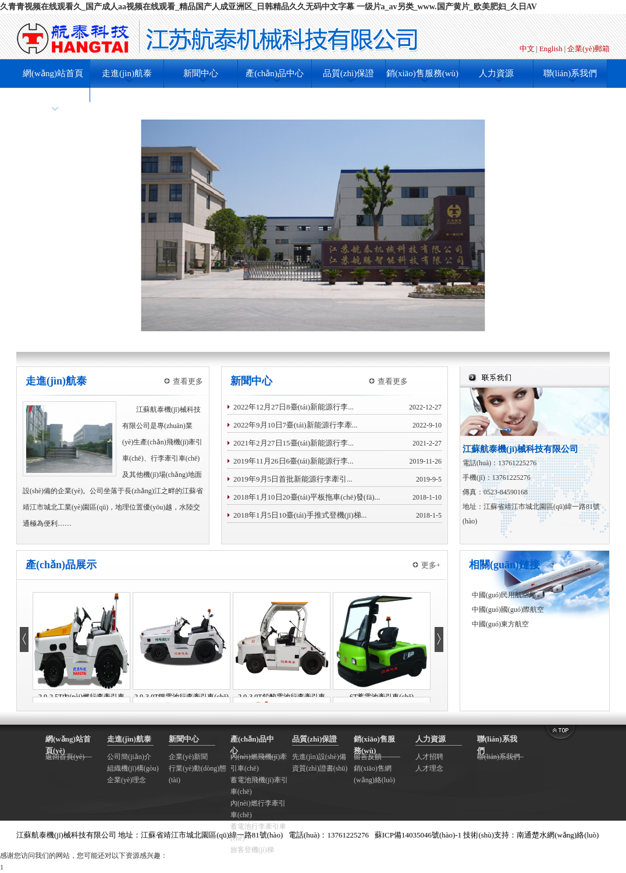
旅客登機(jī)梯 (252, 850)
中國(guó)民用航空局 (504, 595)
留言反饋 (368, 757)
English (551, 48)
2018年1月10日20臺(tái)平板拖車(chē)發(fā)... (306, 497)
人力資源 (496, 73)
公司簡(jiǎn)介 (129, 757)
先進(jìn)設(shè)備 (319, 757)
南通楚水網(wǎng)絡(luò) (558, 835)
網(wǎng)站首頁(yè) (53, 87)
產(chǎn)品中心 (275, 73)
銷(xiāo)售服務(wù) (422, 73)
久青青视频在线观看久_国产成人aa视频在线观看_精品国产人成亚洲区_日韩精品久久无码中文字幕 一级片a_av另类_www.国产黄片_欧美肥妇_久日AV (268, 6)
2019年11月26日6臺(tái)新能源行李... (293, 461)
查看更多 (188, 381)
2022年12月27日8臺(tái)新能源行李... (293, 406)
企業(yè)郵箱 (588, 48)
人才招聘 (429, 757)
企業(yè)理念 (126, 780)
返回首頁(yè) (64, 757)
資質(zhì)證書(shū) (319, 768)
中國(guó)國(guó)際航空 (508, 609)
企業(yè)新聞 (188, 757)
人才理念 (429, 768)
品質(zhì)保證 (348, 73)
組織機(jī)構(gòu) (133, 768)
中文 (527, 48)
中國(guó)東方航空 (500, 624)
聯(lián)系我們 (570, 73)
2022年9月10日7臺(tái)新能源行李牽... (295, 425)
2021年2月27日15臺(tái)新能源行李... (293, 443)
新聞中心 (200, 73)
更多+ (430, 565)
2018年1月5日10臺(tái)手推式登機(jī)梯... (300, 515)
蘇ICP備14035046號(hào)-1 (418, 835)
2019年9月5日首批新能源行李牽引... (293, 479)
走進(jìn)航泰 (127, 73)
